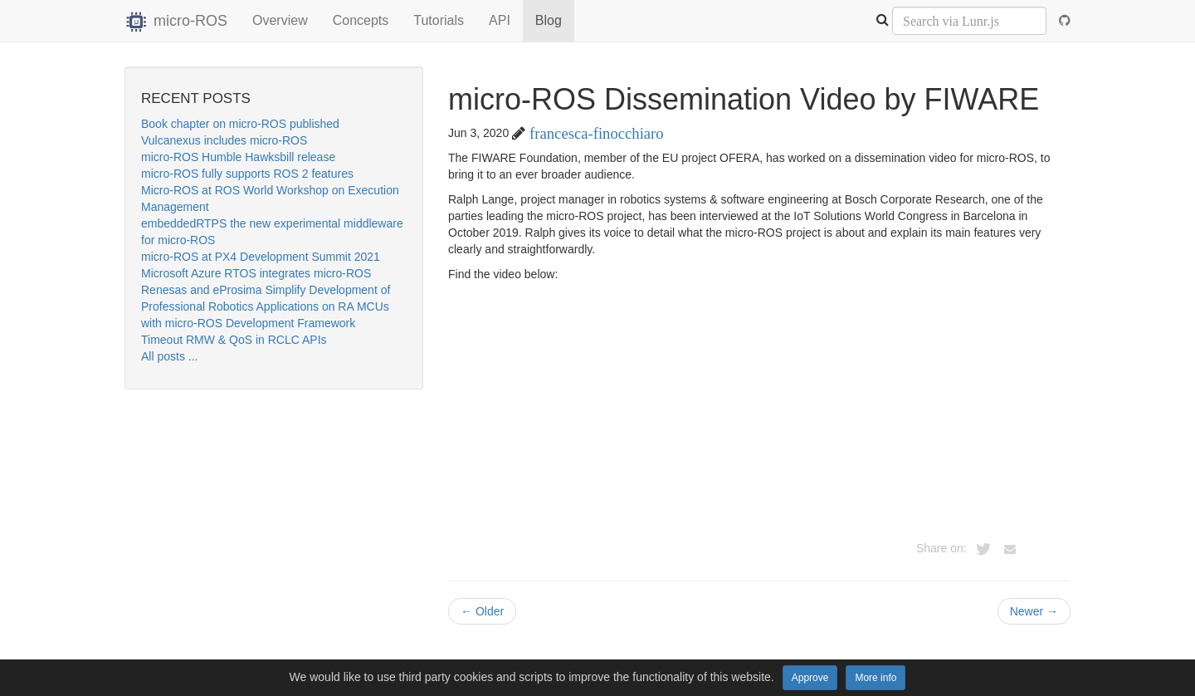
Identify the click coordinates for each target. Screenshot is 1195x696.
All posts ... (169, 356)
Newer (1034, 611)
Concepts (361, 20)
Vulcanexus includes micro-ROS (224, 140)
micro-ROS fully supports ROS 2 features (247, 173)
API (499, 20)
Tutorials (438, 20)
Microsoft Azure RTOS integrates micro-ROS (256, 273)
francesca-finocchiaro (596, 133)
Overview (280, 20)
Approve (810, 678)
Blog (548, 20)
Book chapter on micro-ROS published (240, 123)
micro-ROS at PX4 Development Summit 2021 (260, 256)
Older (482, 611)
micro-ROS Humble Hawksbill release (238, 157)
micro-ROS (175, 20)
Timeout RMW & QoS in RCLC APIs (234, 339)
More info (875, 678)
